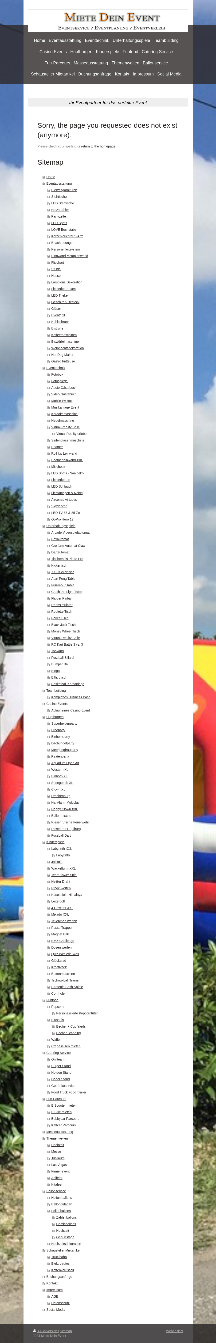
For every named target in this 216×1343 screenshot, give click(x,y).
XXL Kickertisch (62, 572)
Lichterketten (60, 480)
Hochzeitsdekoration (66, 1244)
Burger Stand (61, 1066)
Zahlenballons (66, 1217)
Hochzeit (57, 1145)
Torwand (57, 651)
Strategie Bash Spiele (67, 987)
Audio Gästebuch (63, 387)
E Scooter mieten (63, 1105)
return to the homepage (98, 146)
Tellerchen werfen (64, 921)
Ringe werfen (61, 888)
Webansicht (174, 1331)
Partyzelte (58, 216)
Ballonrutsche (61, 816)
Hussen (56, 276)
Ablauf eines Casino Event (70, 710)
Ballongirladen (61, 1204)
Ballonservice (56, 1191)
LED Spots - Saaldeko (67, 473)
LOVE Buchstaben (64, 229)
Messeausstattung (59, 1132)
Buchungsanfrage (59, 1277)
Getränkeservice (63, 1086)
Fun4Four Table (62, 585)
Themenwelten (57, 1138)
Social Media (55, 1309)
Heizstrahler (60, 210)
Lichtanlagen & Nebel (66, 493)
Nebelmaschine (62, 420)
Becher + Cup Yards (71, 1026)
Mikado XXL (60, 914)
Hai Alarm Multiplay (65, 802)
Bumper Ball (60, 664)
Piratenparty (60, 756)
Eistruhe (57, 328)
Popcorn (57, 1007)
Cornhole (58, 993)
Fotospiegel (59, 381)
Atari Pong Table (63, 578)
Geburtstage (65, 1237)
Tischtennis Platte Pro (67, 559)
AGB (54, 1296)
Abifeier (56, 1178)
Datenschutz (60, 1303)
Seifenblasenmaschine (67, 440)
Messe (56, 1151)
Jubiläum (57, 1158)
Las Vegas (59, 1165)
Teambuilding (56, 690)
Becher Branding (68, 1033)
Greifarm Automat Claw (68, 546)
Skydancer (59, 506)
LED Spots (59, 223)
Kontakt (51, 1283)
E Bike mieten (61, 1112)
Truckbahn (59, 1257)
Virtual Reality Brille (65, 427)
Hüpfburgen (54, 717)
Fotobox (57, 374)
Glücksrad (58, 960)
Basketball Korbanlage (67, 684)
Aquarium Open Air (65, 763)
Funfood (52, 1000)
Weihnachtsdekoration (67, 348)
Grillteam (57, 1059)
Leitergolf (58, 901)
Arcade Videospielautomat (70, 532)
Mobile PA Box (61, 401)
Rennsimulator (61, 605)
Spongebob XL (62, 783)
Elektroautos (60, 1263)
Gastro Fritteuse (63, 361)
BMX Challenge (62, 941)
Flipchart (57, 262)
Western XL (59, 769)
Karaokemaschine (64, 414)
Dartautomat (60, 552)
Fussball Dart (61, 835)
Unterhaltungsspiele (60, 526)
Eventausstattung (59, 183)
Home (50, 177)
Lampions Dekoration (66, 282)
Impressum (54, 1290)
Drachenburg (60, 796)
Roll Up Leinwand (64, 453)
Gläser (56, 308)
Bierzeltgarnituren (64, 190)
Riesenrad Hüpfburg (66, 829)
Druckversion (45, 1331)
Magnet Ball (60, 934)
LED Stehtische (62, 203)
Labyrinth (63, 855)
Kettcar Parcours (63, 1125)
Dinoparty (58, 730)
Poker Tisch (59, 618)
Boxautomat (60, 539)
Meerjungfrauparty (64, 750)
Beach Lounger (62, 243)
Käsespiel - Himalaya (66, 895)
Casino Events (56, 704)
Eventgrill (58, 315)
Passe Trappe (61, 928)
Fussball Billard (62, 658)
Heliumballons (61, 1198)
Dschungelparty (62, 743)
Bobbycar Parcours (65, 1118)
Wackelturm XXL (63, 868)
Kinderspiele (55, 842)
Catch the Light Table (66, 592)
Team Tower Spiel (64, 875)
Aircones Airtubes (64, 499)
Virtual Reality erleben (72, 434)
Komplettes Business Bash (70, 697)
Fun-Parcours (56, 1099)
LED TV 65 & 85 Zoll (66, 513)
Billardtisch (59, 677)
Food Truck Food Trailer (68, 1092)
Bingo (55, 671)
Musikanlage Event (65, 407)
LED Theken (60, 295)
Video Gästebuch (63, 394)
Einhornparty (60, 737)
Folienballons (61, 1211)
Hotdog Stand (61, 1072)
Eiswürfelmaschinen (66, 341)
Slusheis (57, 1020)
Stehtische (59, 197)
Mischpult (58, 467)
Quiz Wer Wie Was (65, 954)
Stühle (56, 269)
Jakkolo (56, 862)
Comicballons (66, 1224)
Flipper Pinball (61, 598)
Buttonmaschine (63, 974)
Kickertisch (59, 565)
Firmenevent (60, 1171)
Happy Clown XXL (64, 809)
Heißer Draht (60, 881)
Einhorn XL (59, 776)
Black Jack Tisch (63, 625)
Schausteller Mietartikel (63, 1250)
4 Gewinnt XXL (62, 908)
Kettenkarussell (62, 1270)
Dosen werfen (61, 947)
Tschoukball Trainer (65, 980)
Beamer (57, 447)
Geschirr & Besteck (65, 302)
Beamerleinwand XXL (67, 460)
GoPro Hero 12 (62, 519)
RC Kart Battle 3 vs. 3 (67, 644)
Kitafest (56, 1184)
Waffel (55, 1039)
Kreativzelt (59, 967)
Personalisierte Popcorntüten (77, 1013)
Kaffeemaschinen (64, 335)
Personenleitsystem (65, 249)
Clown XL (58, 789)
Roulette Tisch (61, 611)
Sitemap (66, 1331)
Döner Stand (60, 1079)
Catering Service (58, 1053)
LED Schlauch (61, 486)
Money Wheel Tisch (65, 631)
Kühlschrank (60, 322)
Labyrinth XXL (61, 848)
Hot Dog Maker (62, 355)
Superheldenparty (64, 723)
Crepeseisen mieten (66, 1046)
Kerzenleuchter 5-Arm (67, 236)
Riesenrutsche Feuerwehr (70, 822)
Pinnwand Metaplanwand (69, 256)
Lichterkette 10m (63, 289)
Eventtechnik (55, 368)
